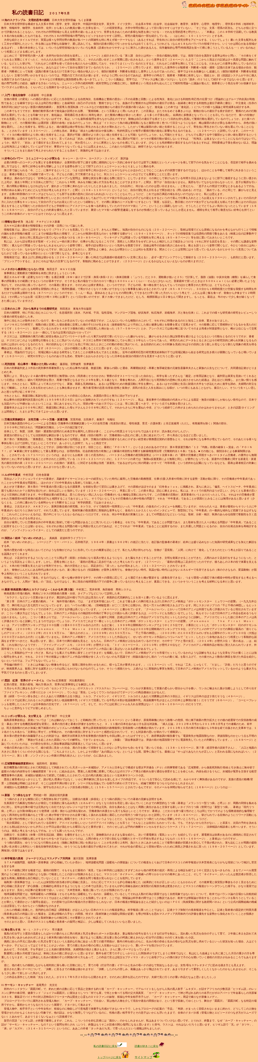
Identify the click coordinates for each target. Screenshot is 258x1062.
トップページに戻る (113, 1057)
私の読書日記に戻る (110, 1046)
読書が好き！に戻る (150, 1046)
